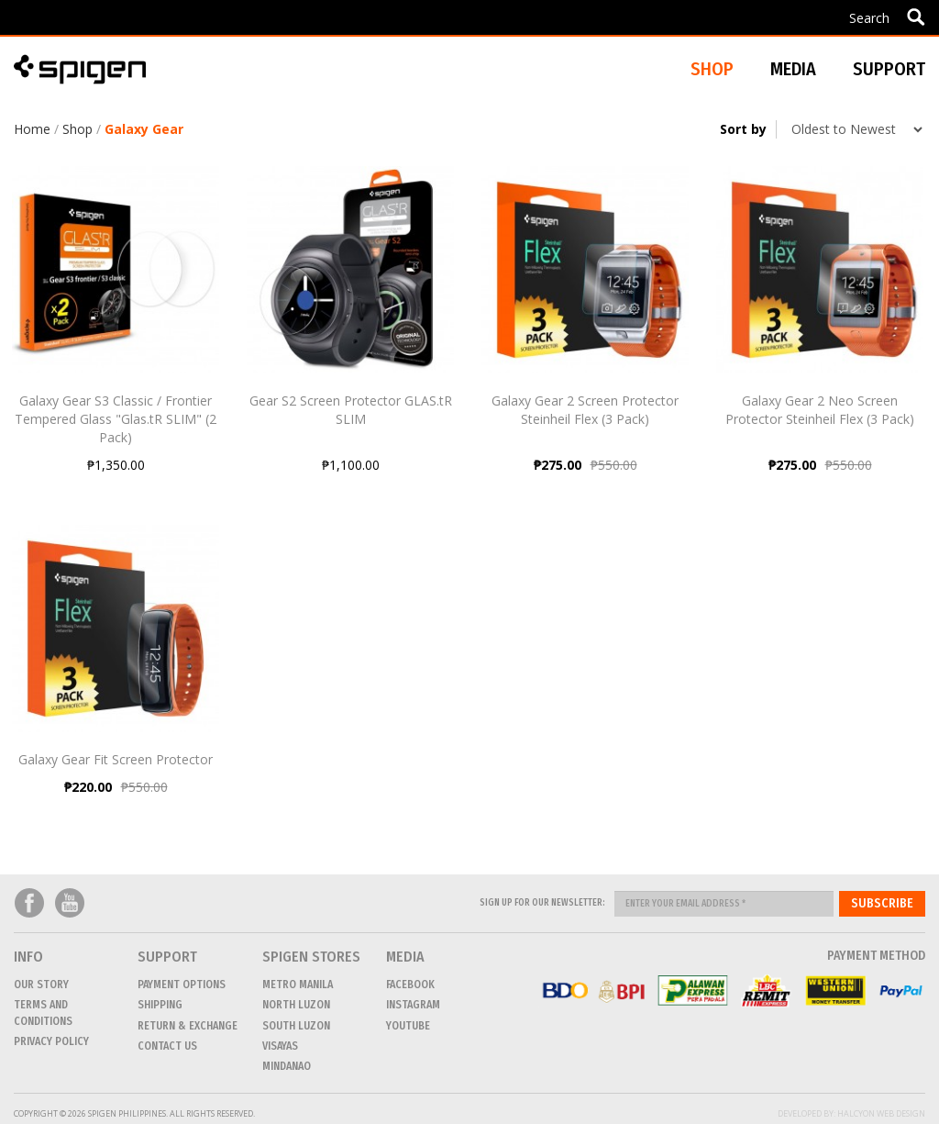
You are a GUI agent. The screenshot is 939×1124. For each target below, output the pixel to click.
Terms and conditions (43, 1012)
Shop (77, 129)
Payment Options (182, 984)
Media (793, 69)
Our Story (41, 984)
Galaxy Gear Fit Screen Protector (115, 759)
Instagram (413, 1004)
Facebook (29, 903)
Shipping (160, 1004)
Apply (915, 16)
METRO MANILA (297, 984)
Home (32, 129)
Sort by (743, 129)
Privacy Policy (51, 1041)
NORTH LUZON (296, 1004)
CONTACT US (167, 1046)
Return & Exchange (188, 1025)
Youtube (69, 903)
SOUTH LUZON (296, 1025)
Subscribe (882, 903)
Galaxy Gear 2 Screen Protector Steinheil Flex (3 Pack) (585, 410)
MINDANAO (286, 1066)
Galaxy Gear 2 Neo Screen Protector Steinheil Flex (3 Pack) (819, 410)
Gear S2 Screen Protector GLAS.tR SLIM (350, 410)
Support (889, 69)
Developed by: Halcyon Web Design (851, 1113)
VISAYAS (280, 1046)
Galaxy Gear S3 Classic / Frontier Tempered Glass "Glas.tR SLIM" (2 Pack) (115, 419)
